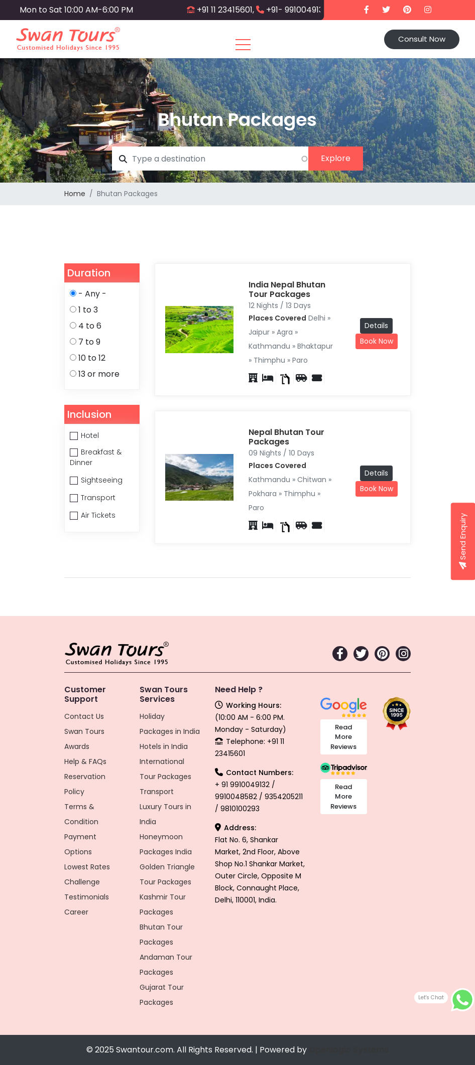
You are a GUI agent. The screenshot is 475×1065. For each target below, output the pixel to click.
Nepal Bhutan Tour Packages (286, 436)
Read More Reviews (343, 736)
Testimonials (86, 897)
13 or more (99, 374)
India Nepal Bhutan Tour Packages (287, 289)
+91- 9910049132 (297, 10)
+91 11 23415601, (225, 10)
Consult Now (421, 39)
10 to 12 (91, 358)
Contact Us (84, 716)
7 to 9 (89, 342)
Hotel (90, 435)
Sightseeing (102, 480)
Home (74, 194)
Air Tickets (98, 515)
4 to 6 (89, 326)
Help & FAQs (85, 761)
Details (376, 326)
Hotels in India (164, 746)
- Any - (92, 293)
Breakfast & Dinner (96, 457)
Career (76, 912)
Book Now (376, 341)
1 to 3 (88, 310)
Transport (98, 498)
